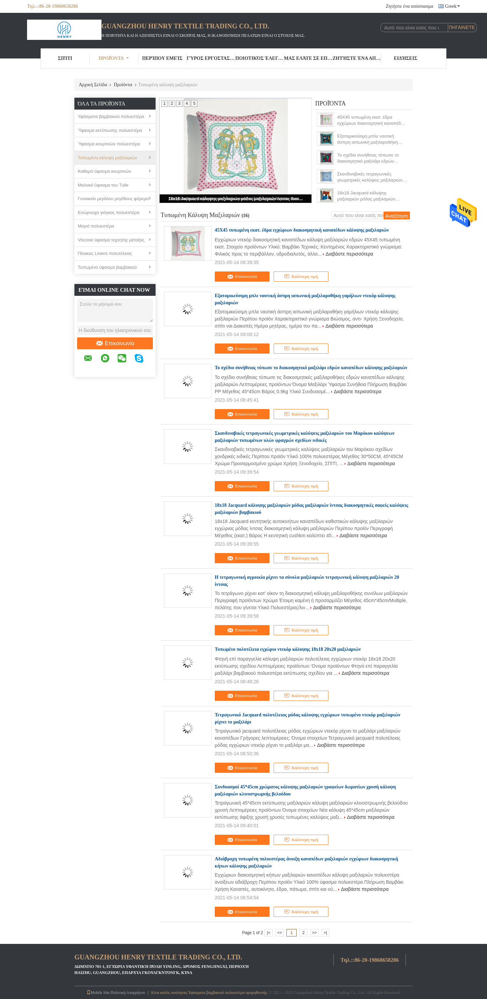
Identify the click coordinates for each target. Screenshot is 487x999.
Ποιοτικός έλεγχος (259, 58)
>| (325, 932)
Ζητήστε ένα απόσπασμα (409, 6)
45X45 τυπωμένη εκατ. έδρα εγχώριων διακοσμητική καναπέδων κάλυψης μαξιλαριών (372, 120)
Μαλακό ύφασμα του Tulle (103, 185)
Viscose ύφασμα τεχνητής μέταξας (111, 239)
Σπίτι (65, 58)
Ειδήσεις (405, 58)
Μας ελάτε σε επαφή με (308, 58)
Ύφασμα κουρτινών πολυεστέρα (109, 143)
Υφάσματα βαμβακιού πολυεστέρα (111, 116)
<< (279, 932)
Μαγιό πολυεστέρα (96, 226)
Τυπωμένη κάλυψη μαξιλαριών (107, 157)
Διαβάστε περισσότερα (349, 254)
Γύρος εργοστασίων (211, 58)
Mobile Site (98, 992)
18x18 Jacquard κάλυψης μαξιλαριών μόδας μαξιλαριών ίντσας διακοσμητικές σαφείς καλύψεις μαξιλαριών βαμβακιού (236, 198)
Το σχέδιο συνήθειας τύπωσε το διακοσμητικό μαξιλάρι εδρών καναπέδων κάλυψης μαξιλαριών (369, 158)
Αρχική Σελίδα (93, 84)
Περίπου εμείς (162, 58)
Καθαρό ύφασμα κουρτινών (104, 171)
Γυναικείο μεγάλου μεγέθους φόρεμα (113, 198)
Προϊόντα (113, 58)
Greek (452, 6)
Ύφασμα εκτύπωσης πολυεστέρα (110, 130)
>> (314, 932)
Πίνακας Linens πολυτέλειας (105, 253)
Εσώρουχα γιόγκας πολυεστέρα (108, 212)
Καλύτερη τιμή (301, 276)
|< (268, 932)
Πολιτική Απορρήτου (128, 992)
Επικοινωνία (115, 343)
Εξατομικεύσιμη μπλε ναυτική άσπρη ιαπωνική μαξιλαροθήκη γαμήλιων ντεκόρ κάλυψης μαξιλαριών (367, 139)
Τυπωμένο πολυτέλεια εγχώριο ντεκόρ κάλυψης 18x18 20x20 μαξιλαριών (288, 649)
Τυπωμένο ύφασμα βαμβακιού (107, 267)
